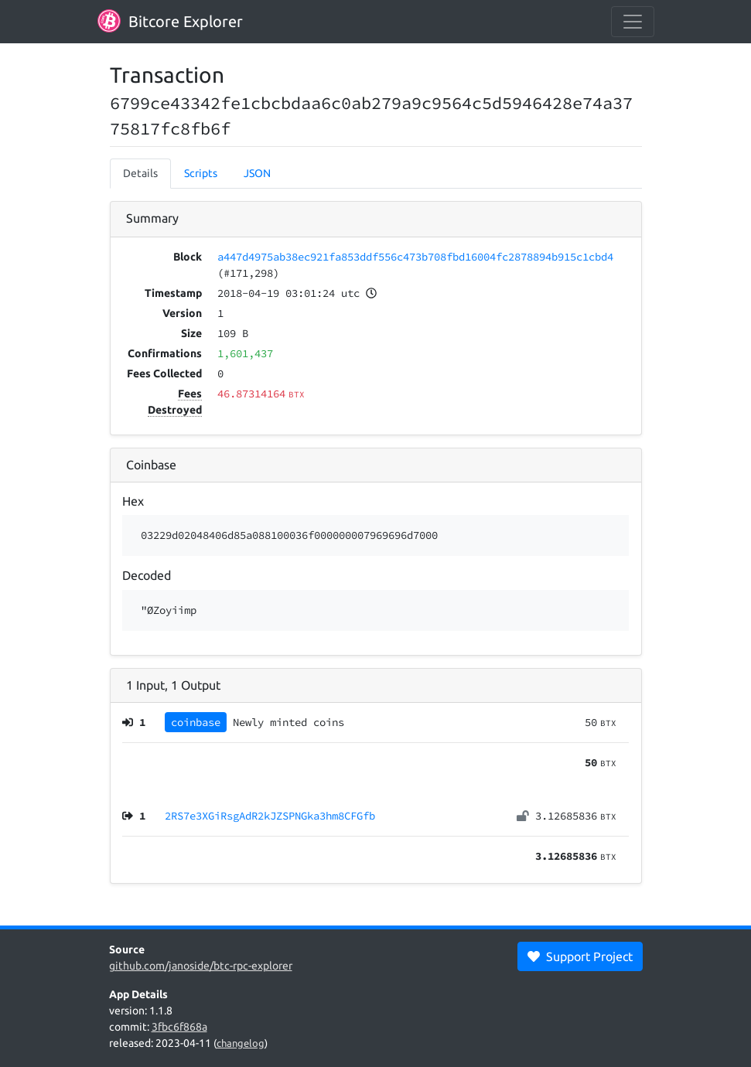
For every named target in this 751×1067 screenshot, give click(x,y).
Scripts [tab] (200, 173)
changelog (241, 1043)
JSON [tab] (257, 173)
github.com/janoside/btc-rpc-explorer (200, 966)
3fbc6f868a (179, 1027)
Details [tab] (140, 173)
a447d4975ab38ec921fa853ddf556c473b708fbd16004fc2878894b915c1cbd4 (415, 257)
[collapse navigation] (632, 21)
